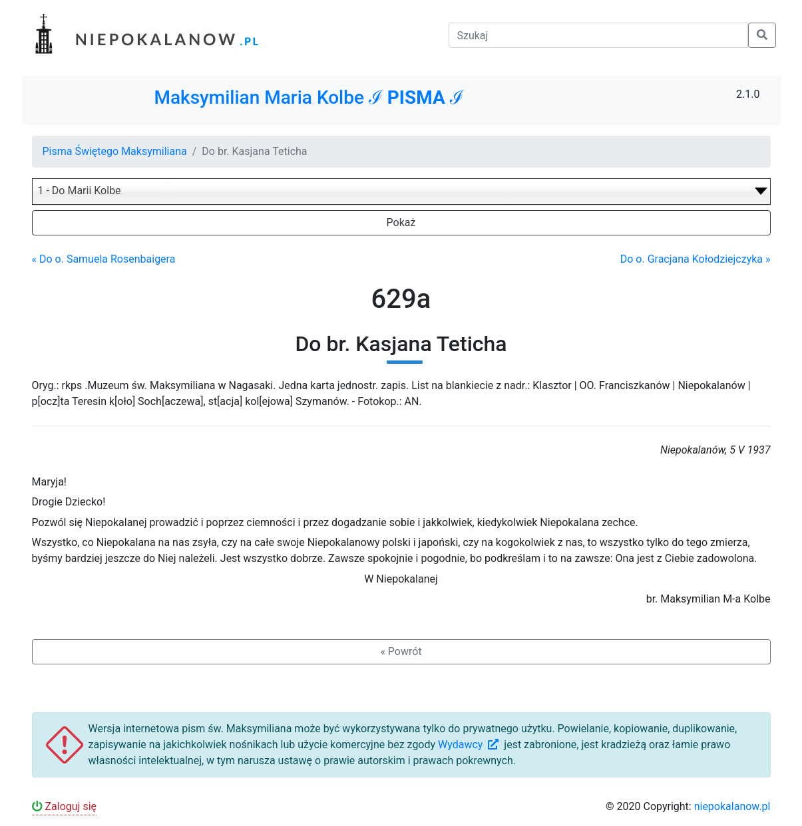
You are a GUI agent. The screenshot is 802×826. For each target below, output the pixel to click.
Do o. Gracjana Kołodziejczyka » (695, 259)
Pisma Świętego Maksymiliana (115, 151)
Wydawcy (469, 744)
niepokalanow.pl (732, 806)
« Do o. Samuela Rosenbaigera (104, 259)
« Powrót (400, 651)
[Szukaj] (598, 35)
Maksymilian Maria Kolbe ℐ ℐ (308, 97)
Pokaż (401, 222)
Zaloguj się (64, 806)
